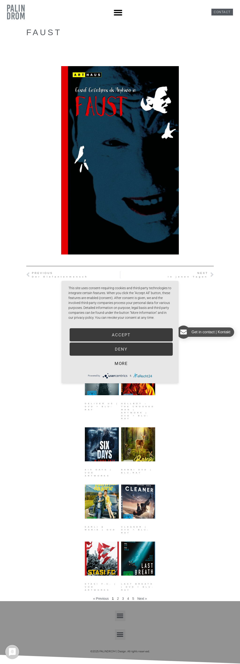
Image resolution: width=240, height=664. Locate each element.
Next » (142, 598)
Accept (121, 334)
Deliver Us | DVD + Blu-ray (102, 406)
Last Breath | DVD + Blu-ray (137, 587)
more (121, 363)
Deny (121, 348)
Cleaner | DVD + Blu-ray (135, 530)
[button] (118, 12)
